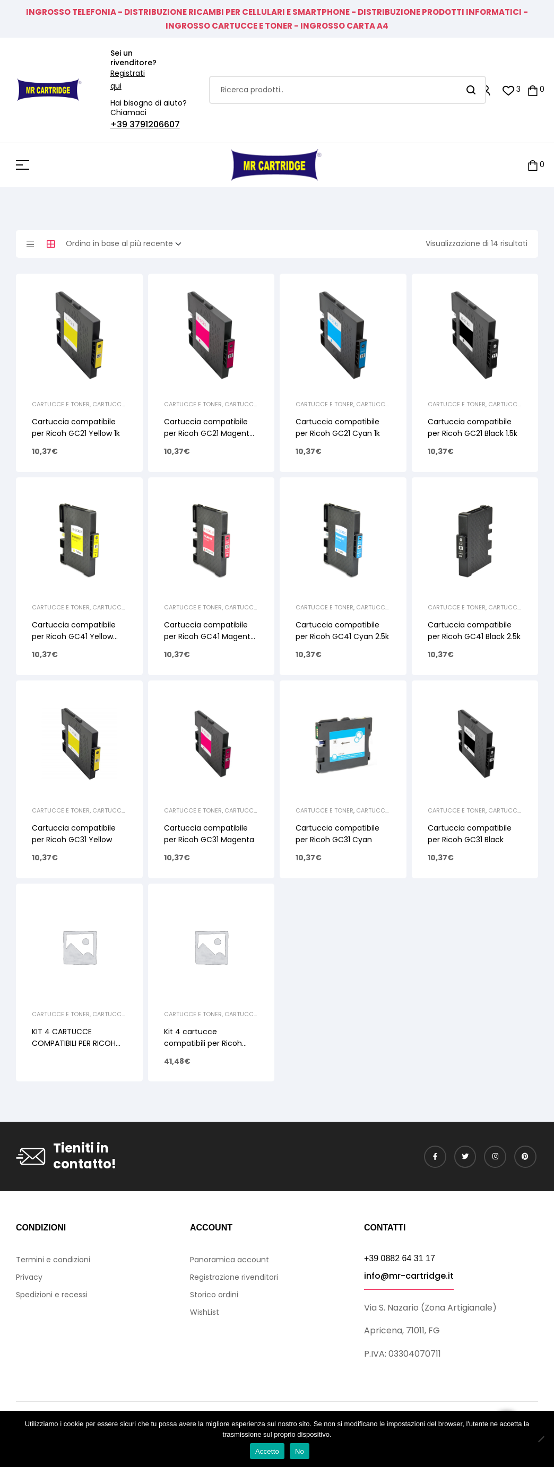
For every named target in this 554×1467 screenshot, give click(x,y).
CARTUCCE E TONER (61, 404)
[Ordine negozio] (127, 244)
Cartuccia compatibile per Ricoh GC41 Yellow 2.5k (74, 636)
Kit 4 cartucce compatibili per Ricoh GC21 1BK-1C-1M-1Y (203, 1043)
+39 (119, 124)
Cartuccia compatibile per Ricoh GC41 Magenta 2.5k (209, 636)
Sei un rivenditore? (133, 58)
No (299, 1451)
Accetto (267, 1451)
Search (471, 90)
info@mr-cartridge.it (409, 1276)
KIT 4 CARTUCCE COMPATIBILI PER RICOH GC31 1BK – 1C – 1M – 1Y (74, 1043)
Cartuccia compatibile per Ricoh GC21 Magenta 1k (209, 433)
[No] (540, 1439)
